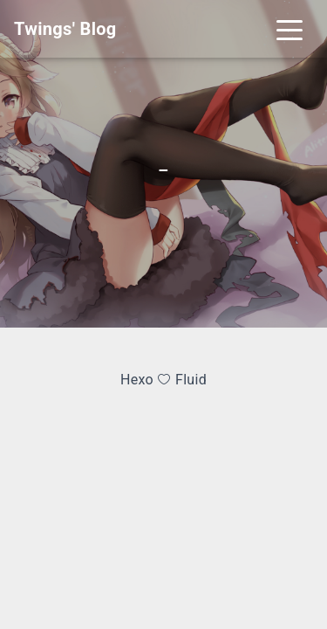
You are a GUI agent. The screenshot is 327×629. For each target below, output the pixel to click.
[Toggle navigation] (289, 29)
